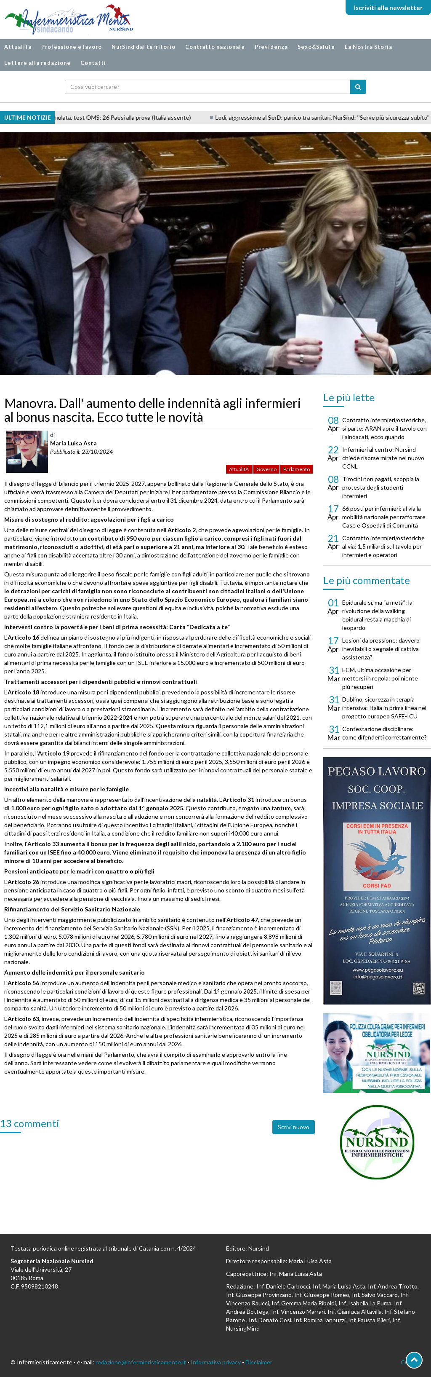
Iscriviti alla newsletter (388, 7)
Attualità (18, 47)
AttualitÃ (239, 469)
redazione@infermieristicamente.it (141, 1362)
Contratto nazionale (215, 47)
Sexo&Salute (316, 47)
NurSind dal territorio (144, 47)
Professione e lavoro (71, 47)
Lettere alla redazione (37, 63)
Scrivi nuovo (293, 1127)
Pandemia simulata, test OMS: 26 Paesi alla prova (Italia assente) (119, 117)
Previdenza (271, 47)
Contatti (93, 63)
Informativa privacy (216, 1362)
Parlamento (296, 469)
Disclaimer (258, 1362)
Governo (266, 469)
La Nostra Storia (368, 47)
